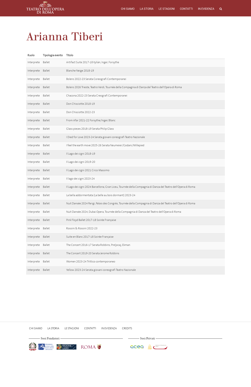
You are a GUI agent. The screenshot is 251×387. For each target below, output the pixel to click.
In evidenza (206, 8)
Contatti (186, 8)
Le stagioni (167, 8)
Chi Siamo (128, 8)
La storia (146, 8)
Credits (127, 328)
